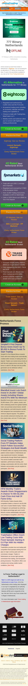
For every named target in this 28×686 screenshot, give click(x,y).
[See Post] (11, 370)
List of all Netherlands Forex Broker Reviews (14, 643)
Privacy (12, 660)
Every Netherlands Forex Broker (14, 153)
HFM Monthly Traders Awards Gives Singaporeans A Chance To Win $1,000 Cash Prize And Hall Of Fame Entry (14, 494)
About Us (3, 660)
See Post (24, 683)
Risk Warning (17, 660)
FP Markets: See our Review (14, 218)
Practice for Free (13, 135)
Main (12, 8)
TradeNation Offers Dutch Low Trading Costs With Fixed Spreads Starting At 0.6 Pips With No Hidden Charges (12, 540)
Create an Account (13, 129)
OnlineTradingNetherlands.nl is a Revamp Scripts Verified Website (12, 679)
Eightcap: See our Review (14, 141)
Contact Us (8, 660)
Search (24, 660)
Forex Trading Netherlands (17, 74)
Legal (22, 660)
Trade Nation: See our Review (14, 298)
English (18, 8)
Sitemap (14, 662)
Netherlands (5, 8)
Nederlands (11, 648)
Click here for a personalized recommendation (16, 13)
